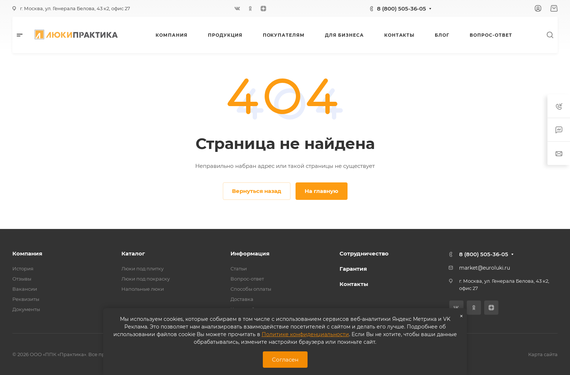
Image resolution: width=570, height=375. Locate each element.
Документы (26, 309)
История (22, 268)
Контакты (354, 284)
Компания (27, 253)
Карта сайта (543, 354)
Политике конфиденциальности (305, 334)
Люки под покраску (145, 279)
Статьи (238, 268)
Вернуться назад (256, 191)
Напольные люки (142, 289)
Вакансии (24, 289)
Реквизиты (25, 299)
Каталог (133, 253)
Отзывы (21, 279)
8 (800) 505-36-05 (401, 8)
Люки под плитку (142, 268)
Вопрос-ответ (247, 279)
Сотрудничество (364, 253)
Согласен (285, 359)
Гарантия (353, 268)
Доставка (241, 299)
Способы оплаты (250, 289)
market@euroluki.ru (484, 268)
